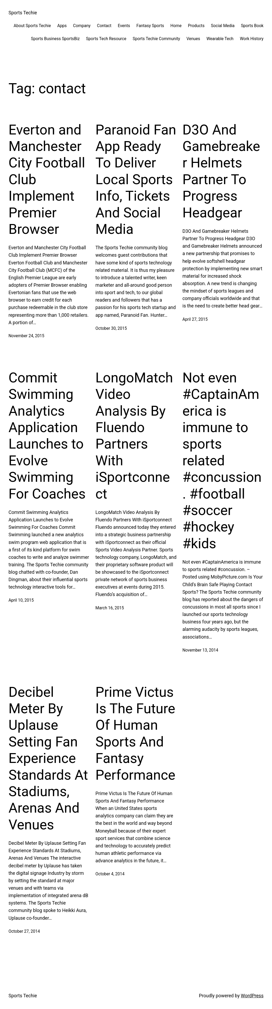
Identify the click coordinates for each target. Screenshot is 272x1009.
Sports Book (252, 25)
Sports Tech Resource (106, 38)
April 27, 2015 (195, 319)
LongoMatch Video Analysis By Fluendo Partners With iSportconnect (134, 436)
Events (124, 25)
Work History (252, 38)
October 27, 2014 (24, 931)
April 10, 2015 (21, 600)
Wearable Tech (219, 38)
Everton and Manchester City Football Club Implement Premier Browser (46, 179)
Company (82, 25)
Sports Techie (22, 12)
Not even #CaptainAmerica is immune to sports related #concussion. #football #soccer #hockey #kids (222, 461)
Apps (62, 25)
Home (176, 25)
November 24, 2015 (26, 335)
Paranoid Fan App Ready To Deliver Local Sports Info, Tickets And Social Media (135, 179)
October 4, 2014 (110, 874)
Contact (104, 25)
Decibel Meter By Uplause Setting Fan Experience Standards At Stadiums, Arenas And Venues (48, 758)
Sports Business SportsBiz (55, 38)
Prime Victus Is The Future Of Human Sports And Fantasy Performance (135, 733)
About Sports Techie (32, 25)
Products (196, 25)
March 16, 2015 (109, 608)
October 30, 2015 (111, 328)
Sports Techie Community (156, 38)
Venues (193, 38)
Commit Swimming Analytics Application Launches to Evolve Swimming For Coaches (47, 436)
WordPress (252, 995)
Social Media (223, 25)
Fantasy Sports (150, 25)
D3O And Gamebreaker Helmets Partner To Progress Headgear (221, 171)
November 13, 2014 (200, 650)
